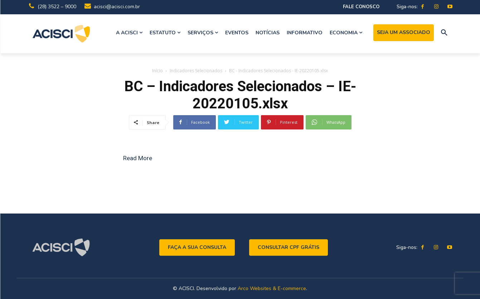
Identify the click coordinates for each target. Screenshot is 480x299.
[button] (444, 33)
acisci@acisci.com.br (117, 6)
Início (157, 71)
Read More (137, 158)
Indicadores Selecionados (196, 71)
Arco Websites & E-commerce (272, 288)
